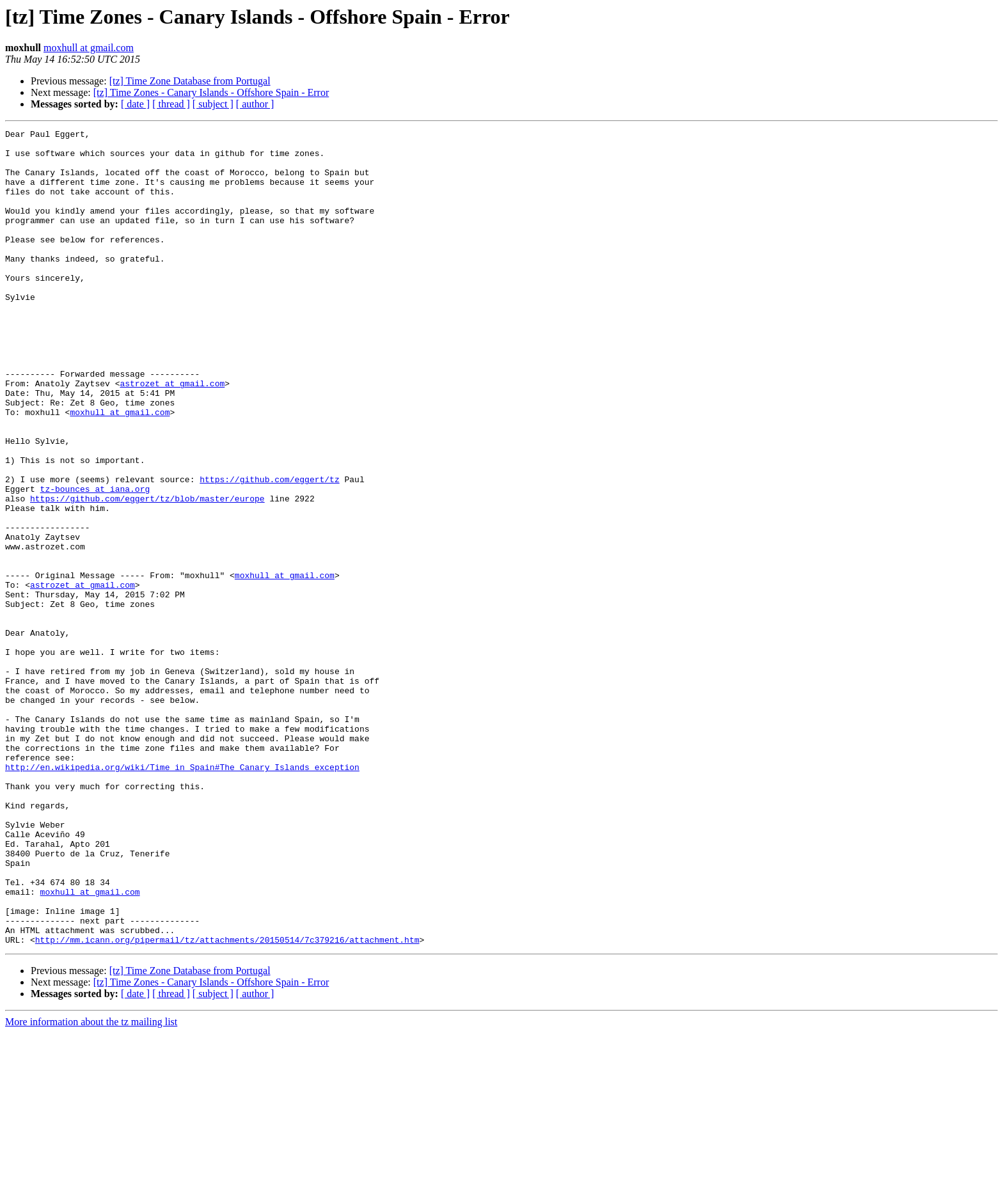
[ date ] (135, 103)
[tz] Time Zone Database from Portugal (190, 80)
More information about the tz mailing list (91, 1184)
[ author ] (255, 103)
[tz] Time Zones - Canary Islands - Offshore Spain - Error (211, 92)
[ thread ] (171, 103)
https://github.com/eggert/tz (269, 550)
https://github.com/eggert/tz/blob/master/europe (147, 573)
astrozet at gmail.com (172, 435)
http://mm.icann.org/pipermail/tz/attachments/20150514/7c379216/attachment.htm (227, 1102)
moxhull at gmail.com (88, 47)
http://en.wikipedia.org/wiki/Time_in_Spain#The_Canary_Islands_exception (182, 895)
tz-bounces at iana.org (95, 561)
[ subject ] (213, 103)
